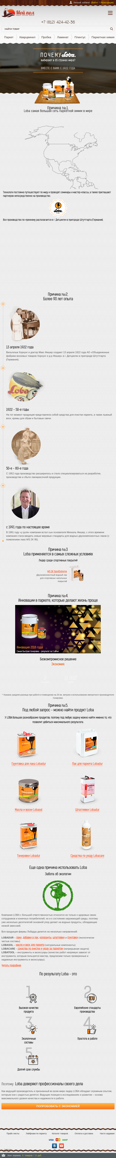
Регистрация (107, 2)
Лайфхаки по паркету (36, 1133)
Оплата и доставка (84, 1133)
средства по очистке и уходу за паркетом (40, 948)
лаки (18, 937)
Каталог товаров (60, 1133)
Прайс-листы (13, 1133)
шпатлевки (59, 937)
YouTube (61, 1145)
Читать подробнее (11, 965)
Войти (95, 2)
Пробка (46, 37)
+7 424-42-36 (58, 22)
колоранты (45, 937)
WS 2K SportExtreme (57, 571)
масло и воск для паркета (30, 945)
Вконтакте (54, 1145)
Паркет (9, 37)
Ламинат (63, 37)
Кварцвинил (27, 37)
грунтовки (72, 937)
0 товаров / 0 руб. (32, 1155)
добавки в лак (30, 937)
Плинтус (80, 37)
